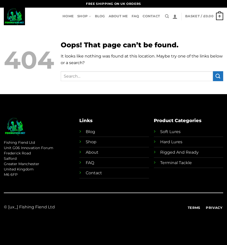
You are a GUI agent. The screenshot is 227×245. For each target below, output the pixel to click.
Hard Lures (171, 141)
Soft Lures (170, 131)
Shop (84, 16)
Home (68, 16)
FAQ (135, 16)
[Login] (175, 16)
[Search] (167, 16)
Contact (151, 16)
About (92, 152)
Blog (100, 16)
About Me (118, 16)
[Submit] (218, 76)
